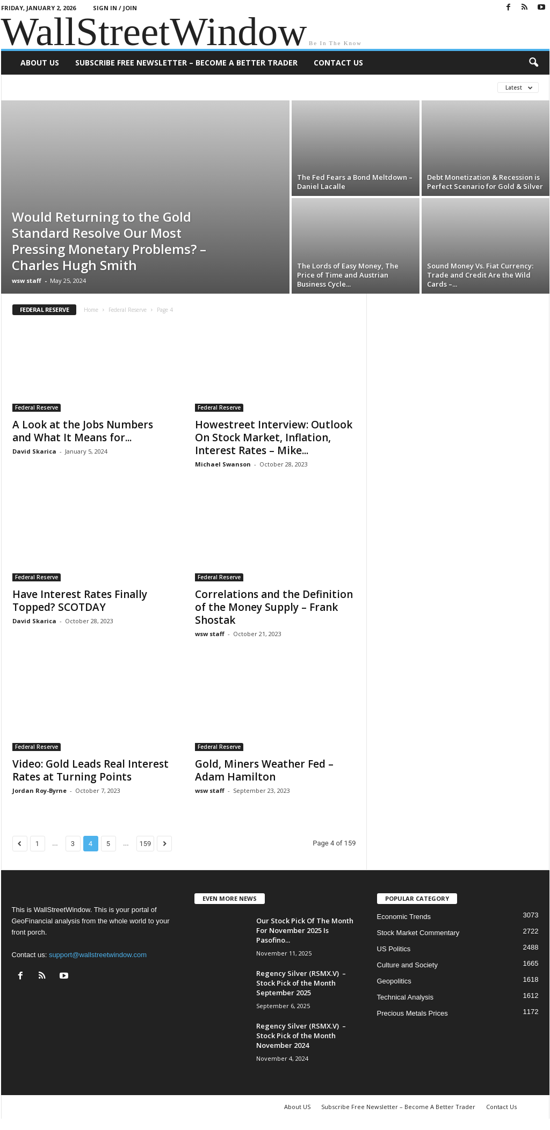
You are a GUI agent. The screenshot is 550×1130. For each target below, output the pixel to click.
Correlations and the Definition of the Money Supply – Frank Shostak (274, 607)
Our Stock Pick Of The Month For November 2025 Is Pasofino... (304, 930)
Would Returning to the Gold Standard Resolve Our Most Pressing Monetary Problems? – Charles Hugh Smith (109, 241)
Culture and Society (407, 965)
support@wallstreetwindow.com (98, 955)
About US (39, 62)
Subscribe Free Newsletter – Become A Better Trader (186, 62)
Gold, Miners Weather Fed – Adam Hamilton (264, 770)
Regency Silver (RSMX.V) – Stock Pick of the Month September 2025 (301, 982)
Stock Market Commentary (418, 933)
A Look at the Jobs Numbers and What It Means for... (82, 431)
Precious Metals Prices (412, 1013)
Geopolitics (394, 981)
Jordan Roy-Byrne (39, 790)
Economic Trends (404, 917)
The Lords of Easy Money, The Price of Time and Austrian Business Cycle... (348, 275)
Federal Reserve (127, 310)
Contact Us (338, 62)
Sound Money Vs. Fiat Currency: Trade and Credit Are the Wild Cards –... (480, 275)
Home (91, 310)
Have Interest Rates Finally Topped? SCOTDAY (79, 600)
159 (145, 844)
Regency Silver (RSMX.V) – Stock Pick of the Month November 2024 (301, 1035)
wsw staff (26, 280)
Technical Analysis (405, 997)
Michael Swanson (223, 464)
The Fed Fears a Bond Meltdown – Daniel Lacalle (354, 181)
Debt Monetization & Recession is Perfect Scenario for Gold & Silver (485, 181)
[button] (533, 63)
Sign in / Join (115, 8)
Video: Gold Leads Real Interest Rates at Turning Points (90, 770)
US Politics (394, 949)
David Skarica (34, 451)
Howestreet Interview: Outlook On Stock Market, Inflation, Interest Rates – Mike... (273, 437)
